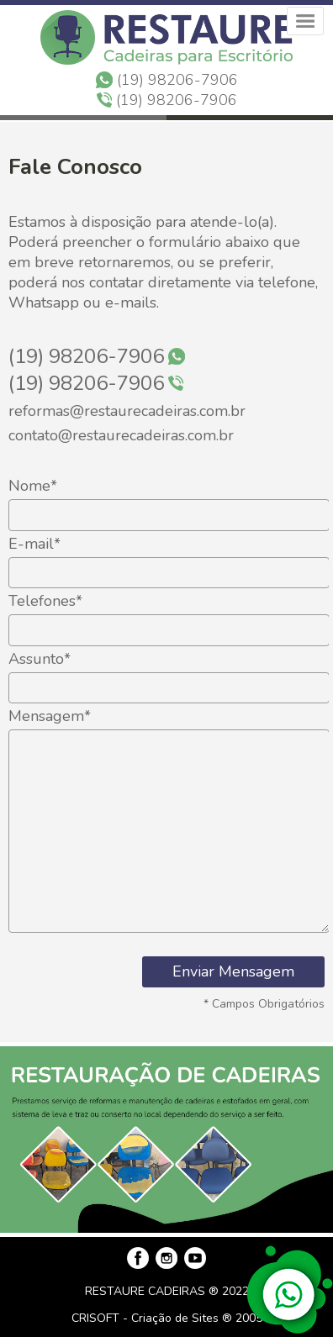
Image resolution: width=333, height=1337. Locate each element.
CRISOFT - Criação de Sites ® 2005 (166, 1318)
